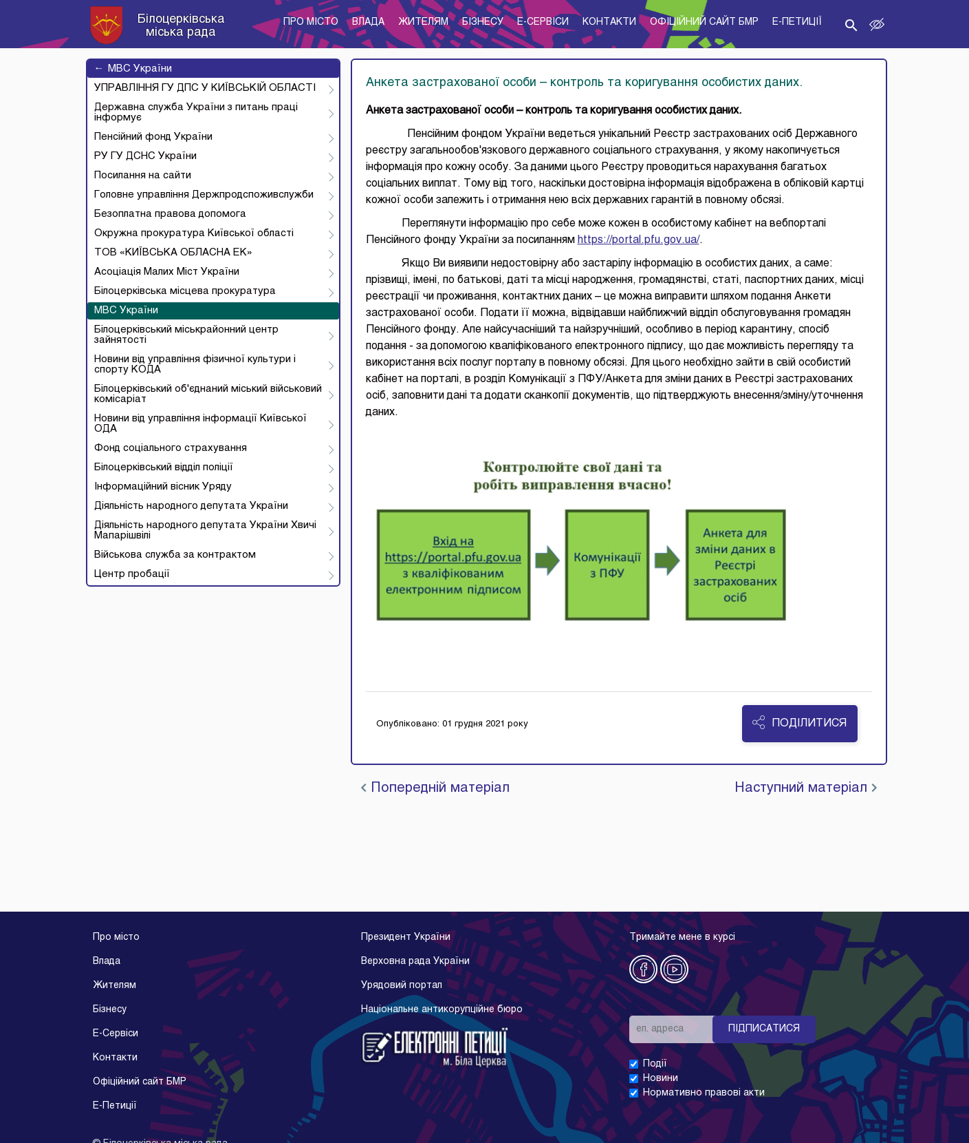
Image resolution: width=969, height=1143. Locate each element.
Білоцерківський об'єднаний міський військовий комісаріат (208, 394)
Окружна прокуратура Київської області (194, 233)
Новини (660, 1078)
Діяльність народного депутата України (191, 506)
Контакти (115, 1057)
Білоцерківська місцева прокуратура (185, 291)
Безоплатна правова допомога (170, 214)
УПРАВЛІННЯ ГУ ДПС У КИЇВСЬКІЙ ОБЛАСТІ (205, 88)
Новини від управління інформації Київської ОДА (200, 424)
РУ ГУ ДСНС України (145, 156)
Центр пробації (132, 574)
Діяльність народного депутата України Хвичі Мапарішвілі (205, 531)
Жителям (114, 985)
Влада (106, 961)
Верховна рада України (415, 961)
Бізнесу (110, 1009)
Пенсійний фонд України (153, 137)
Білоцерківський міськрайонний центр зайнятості (186, 335)
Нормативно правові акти (704, 1093)
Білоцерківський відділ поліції (163, 467)
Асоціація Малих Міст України (166, 272)
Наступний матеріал (805, 788)
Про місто (116, 937)
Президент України (405, 937)
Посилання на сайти (142, 175)
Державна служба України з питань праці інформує (196, 113)
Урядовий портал (401, 985)
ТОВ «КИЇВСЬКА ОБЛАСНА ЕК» (173, 253)
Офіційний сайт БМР (139, 1082)
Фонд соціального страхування (170, 448)
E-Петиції (115, 1106)
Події (655, 1064)
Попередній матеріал (435, 788)
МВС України (133, 68)
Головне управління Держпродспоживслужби (204, 195)
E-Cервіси (115, 1033)
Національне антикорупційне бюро (442, 1009)
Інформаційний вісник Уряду (163, 487)
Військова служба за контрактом (175, 555)
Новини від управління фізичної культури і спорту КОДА (195, 365)
